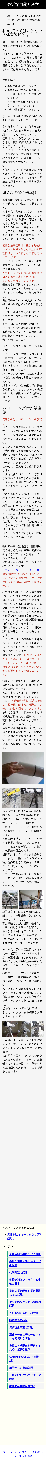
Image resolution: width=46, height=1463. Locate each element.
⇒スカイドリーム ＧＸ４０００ (22, 570)
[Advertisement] (23, 1146)
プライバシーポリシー (16, 1452)
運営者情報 (25, 1456)
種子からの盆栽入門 (21, 1367)
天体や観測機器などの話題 (25, 1254)
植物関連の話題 (18, 1320)
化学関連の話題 (18, 1272)
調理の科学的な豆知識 (22, 1386)
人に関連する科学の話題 (23, 1312)
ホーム (8, 19)
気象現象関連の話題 (21, 1327)
